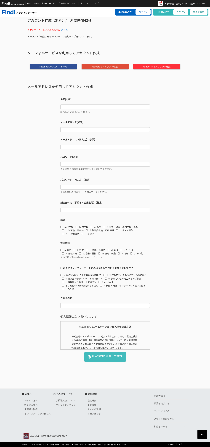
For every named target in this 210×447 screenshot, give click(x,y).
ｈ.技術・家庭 (107, 253)
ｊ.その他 (136, 253)
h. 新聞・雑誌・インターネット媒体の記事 (123, 285)
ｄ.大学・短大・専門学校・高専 (120, 226)
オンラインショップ (89, 3)
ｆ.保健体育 (69, 253)
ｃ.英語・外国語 (95, 250)
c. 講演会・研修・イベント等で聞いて (82, 278)
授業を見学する (161, 403)
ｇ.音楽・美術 (87, 253)
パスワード (66, 156)
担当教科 (65, 242)
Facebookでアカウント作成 (53, 66)
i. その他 (68, 289)
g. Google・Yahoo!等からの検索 (80, 285)
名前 (62, 99)
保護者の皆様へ (32, 409)
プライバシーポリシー (39, 444)
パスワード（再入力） (72, 179)
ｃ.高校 (95, 226)
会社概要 (92, 400)
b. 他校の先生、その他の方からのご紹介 (125, 275)
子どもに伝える (161, 411)
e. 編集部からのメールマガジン (79, 282)
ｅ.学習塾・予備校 (73, 230)
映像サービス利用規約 (60, 444)
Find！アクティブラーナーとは (41, 3)
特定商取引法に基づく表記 (109, 444)
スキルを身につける (164, 418)
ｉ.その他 (87, 233)
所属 (62, 219)
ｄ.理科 (112, 250)
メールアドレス (68, 122)
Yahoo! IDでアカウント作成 (156, 66)
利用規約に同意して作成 (105, 357)
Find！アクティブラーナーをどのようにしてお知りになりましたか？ (96, 268)
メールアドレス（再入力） (74, 139)
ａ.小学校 (66, 226)
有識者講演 (159, 395)
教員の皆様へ (30, 404)
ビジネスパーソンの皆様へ (37, 413)
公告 (124, 444)
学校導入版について (68, 3)
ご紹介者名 (66, 298)
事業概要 (92, 404)
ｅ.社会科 (126, 250)
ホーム (25, 444)
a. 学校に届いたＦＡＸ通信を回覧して (80, 275)
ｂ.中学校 (81, 226)
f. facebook (105, 282)
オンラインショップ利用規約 (83, 444)
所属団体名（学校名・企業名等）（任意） (82, 202)
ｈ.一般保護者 (70, 233)
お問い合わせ (94, 413)
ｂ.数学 (78, 250)
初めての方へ (30, 400)
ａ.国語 (65, 250)
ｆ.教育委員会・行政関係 (100, 230)
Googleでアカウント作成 (105, 66)
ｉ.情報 (123, 253)
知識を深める (160, 426)
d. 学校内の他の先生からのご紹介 (123, 278)
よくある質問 (94, 409)
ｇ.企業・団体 (124, 230)
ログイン (143, 12)
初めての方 (198, 11)
